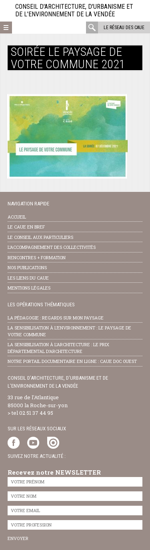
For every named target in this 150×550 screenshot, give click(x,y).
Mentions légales (29, 288)
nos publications (27, 267)
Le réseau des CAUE (124, 27)
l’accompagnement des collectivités (52, 247)
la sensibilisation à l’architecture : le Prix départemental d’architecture (58, 347)
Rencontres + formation (37, 257)
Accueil (17, 217)
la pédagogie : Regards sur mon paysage (56, 318)
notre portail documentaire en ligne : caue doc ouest (72, 361)
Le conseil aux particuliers (40, 237)
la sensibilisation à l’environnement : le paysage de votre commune (69, 331)
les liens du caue (28, 278)
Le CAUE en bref (26, 227)
